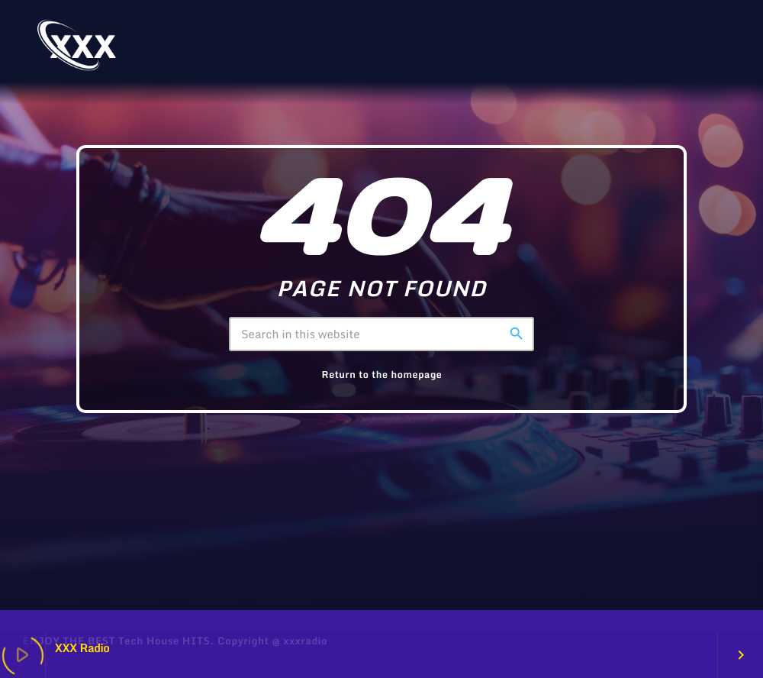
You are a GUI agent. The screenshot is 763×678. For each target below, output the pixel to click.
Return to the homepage (382, 375)
